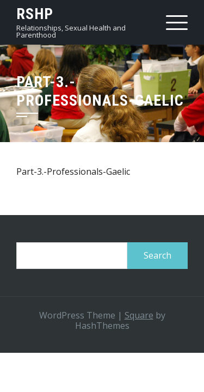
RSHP (34, 14)
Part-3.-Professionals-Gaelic (73, 171)
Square (139, 315)
